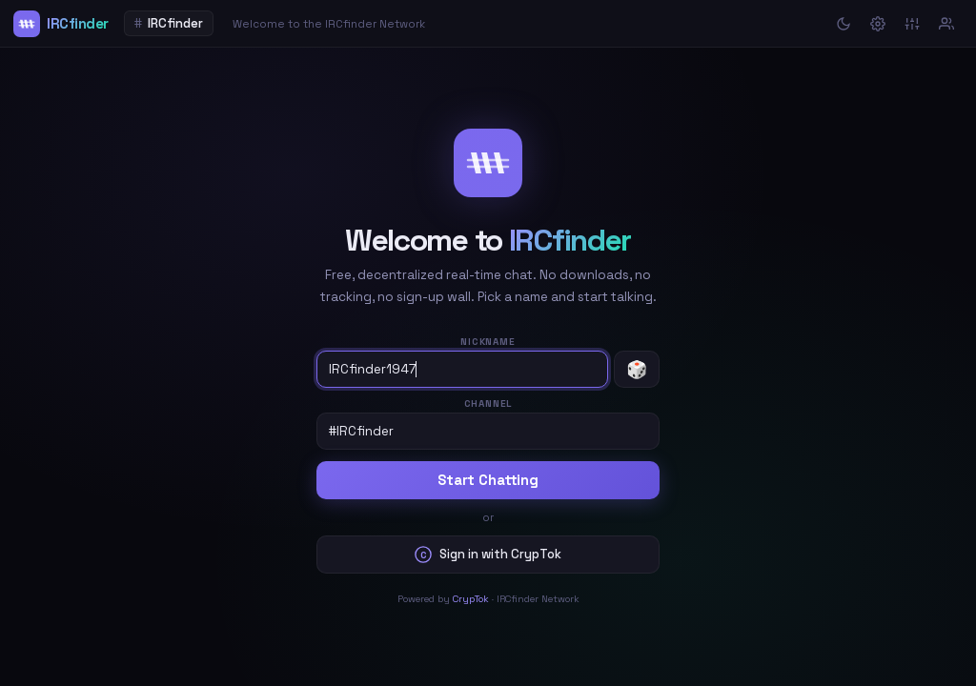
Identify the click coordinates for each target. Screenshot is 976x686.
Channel (488, 403)
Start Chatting (488, 480)
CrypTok (471, 599)
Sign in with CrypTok (488, 554)
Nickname (487, 341)
